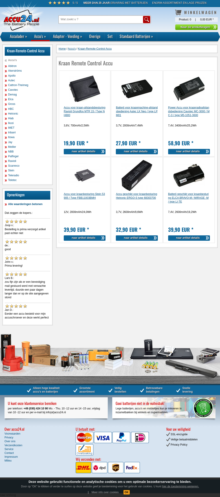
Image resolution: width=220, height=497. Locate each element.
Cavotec (13, 89)
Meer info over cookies (105, 492)
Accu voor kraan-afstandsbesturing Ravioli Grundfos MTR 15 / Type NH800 (84, 111)
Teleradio (13, 175)
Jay (10, 142)
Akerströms (15, 70)
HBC (11, 108)
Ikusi (11, 123)
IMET (11, 127)
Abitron (12, 66)
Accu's (40, 36)
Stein (11, 170)
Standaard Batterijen (136, 36)
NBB (11, 151)
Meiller (12, 146)
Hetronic (13, 113)
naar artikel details (83, 151)
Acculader (18, 36)
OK (127, 492)
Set (110, 36)
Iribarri (12, 132)
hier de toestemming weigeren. (180, 486)
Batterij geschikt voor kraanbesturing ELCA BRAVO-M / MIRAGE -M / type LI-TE (188, 197)
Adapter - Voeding (67, 36)
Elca (10, 99)
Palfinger (13, 156)
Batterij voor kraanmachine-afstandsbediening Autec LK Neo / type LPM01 (137, 111)
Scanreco (14, 165)
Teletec (12, 180)
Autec (11, 80)
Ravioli (12, 161)
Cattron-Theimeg (18, 85)
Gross (11, 104)
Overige (95, 36)
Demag (12, 94)
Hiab (11, 118)
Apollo (11, 75)
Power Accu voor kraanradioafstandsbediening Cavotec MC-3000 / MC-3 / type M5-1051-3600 (189, 111)
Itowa (11, 137)
